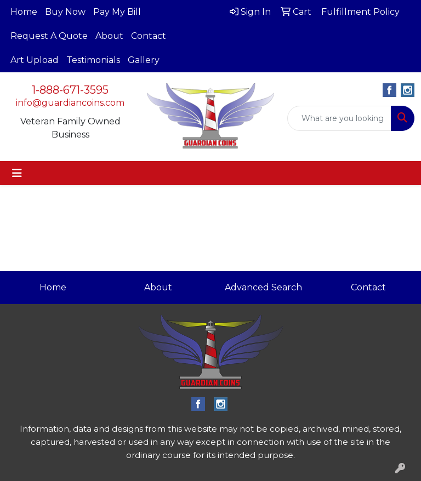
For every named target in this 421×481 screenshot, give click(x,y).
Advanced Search (263, 287)
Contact (148, 36)
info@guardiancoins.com (70, 103)
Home (23, 12)
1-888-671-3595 (70, 89)
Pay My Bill (117, 12)
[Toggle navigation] (17, 173)
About (109, 36)
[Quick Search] (339, 118)
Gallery (144, 60)
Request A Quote (49, 36)
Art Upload (34, 60)
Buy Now (65, 12)
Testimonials (93, 60)
